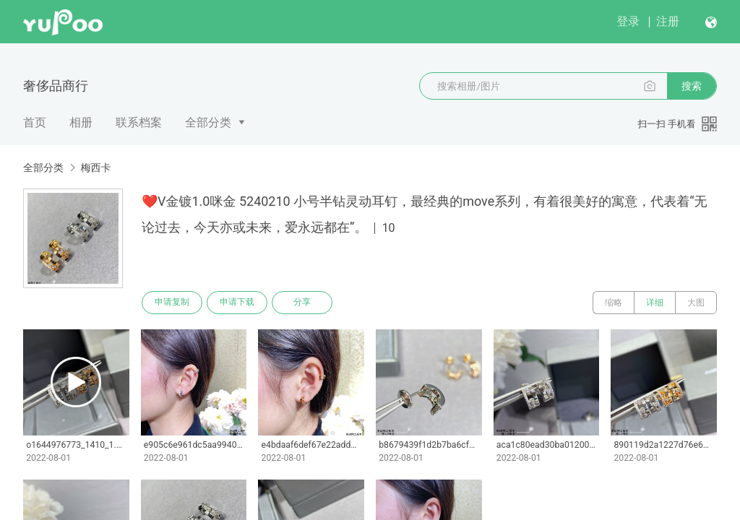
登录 (628, 21)
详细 (654, 303)
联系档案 (139, 122)
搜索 (691, 86)
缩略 (613, 303)
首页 (34, 122)
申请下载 (237, 303)
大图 (696, 303)
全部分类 (208, 122)
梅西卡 (95, 167)
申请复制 (172, 303)
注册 (667, 21)
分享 (302, 303)
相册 (80, 122)
